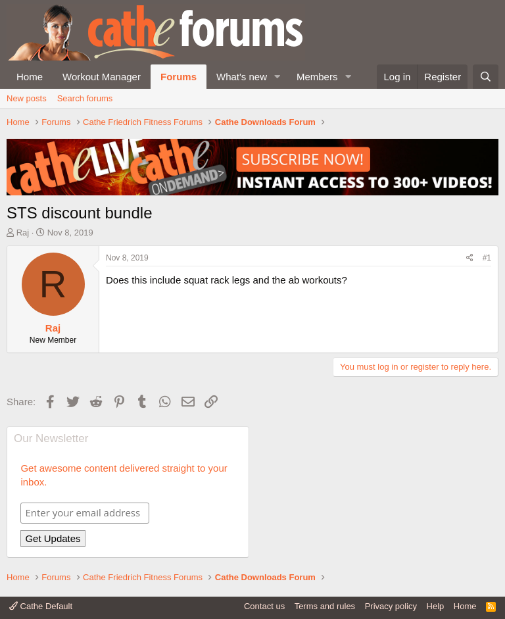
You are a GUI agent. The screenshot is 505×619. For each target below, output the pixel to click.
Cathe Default (40, 606)
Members (317, 76)
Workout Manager (101, 76)
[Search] (485, 76)
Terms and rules (325, 606)
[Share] (470, 258)
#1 (487, 257)
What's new (241, 76)
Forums (178, 76)
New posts (27, 98)
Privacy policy (391, 606)
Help (436, 606)
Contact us (264, 606)
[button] (277, 76)
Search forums (85, 98)
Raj (23, 232)
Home (29, 76)
